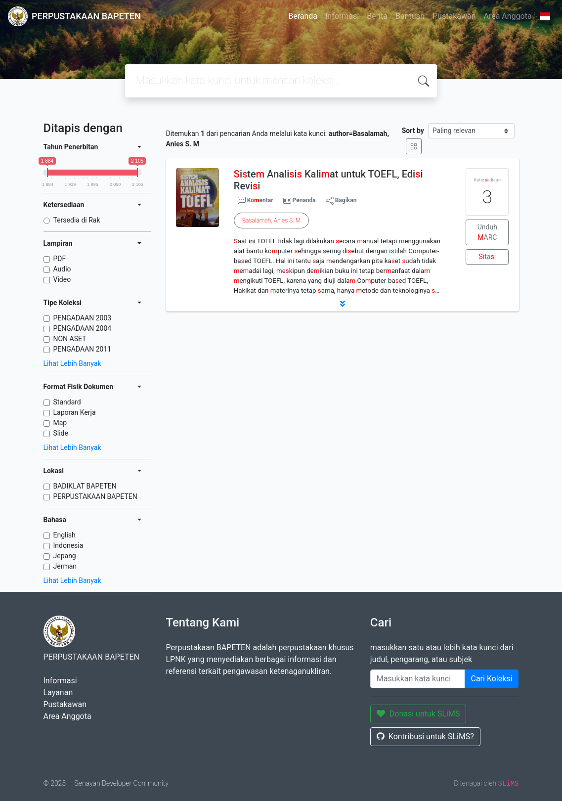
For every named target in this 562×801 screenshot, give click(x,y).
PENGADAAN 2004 (82, 328)
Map (60, 423)
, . (271, 220)
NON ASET (69, 339)
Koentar (255, 201)
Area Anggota (508, 16)
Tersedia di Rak (76, 220)
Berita (377, 16)
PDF (59, 259)
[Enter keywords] (417, 678)
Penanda (304, 200)
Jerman (65, 566)
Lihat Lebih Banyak (72, 363)
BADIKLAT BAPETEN (85, 486)
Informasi (342, 16)
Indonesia (68, 545)
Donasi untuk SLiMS (418, 713)
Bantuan (410, 16)
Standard (67, 402)
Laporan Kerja (74, 412)
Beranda (302, 16)
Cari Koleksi (492, 678)
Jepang (64, 556)
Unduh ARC (487, 232)
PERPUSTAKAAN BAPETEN (95, 496)
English (64, 535)
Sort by (413, 130)
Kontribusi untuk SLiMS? (425, 736)
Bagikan (341, 201)
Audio (62, 269)
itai (487, 257)
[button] (342, 304)
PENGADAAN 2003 (82, 318)
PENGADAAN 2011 (82, 349)
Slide (60, 433)
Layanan (58, 692)
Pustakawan (454, 16)
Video (62, 279)
